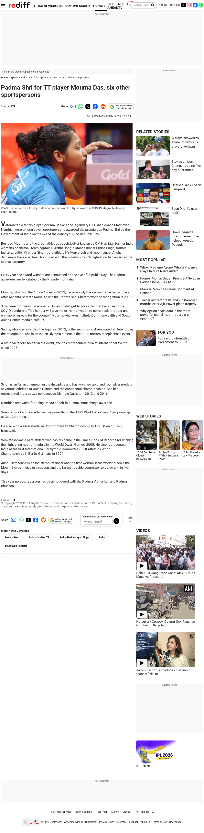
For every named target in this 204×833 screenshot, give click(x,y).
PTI (13, 106)
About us (145, 821)
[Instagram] (189, 5)
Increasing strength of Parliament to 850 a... (174, 340)
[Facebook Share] (95, 106)
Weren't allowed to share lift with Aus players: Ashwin (185, 142)
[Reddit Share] (102, 106)
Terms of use (159, 821)
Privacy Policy (106, 821)
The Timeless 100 (144, 811)
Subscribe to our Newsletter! (98, 516)
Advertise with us (73, 821)
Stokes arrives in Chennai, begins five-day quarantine (187, 166)
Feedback (133, 821)
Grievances (175, 821)
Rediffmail (101, 811)
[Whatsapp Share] (80, 106)
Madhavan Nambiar (16, 545)
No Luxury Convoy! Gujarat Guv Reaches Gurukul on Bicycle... (165, 623)
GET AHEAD (112, 6)
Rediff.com (56, 821)
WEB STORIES (148, 416)
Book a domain (83, 811)
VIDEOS (143, 530)
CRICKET (88, 6)
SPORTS (101, 6)
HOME (39, 6)
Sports (14, 77)
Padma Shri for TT (39, 537)
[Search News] (151, 5)
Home (4, 77)
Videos (126, 811)
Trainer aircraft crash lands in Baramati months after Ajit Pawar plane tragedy (169, 302)
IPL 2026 (143, 766)
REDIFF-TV (124, 6)
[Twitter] (183, 5)
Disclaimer (91, 821)
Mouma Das (11, 537)
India (102, 537)
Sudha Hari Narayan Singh (74, 537)
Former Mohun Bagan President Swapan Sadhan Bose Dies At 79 (170, 280)
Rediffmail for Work (60, 811)
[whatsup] (201, 5)
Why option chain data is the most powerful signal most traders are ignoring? (165, 314)
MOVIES (75, 6)
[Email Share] (72, 106)
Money (115, 811)
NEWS (48, 6)
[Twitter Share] (87, 106)
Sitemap (121, 821)
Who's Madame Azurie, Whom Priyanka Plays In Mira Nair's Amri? (168, 269)
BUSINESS (61, 6)
